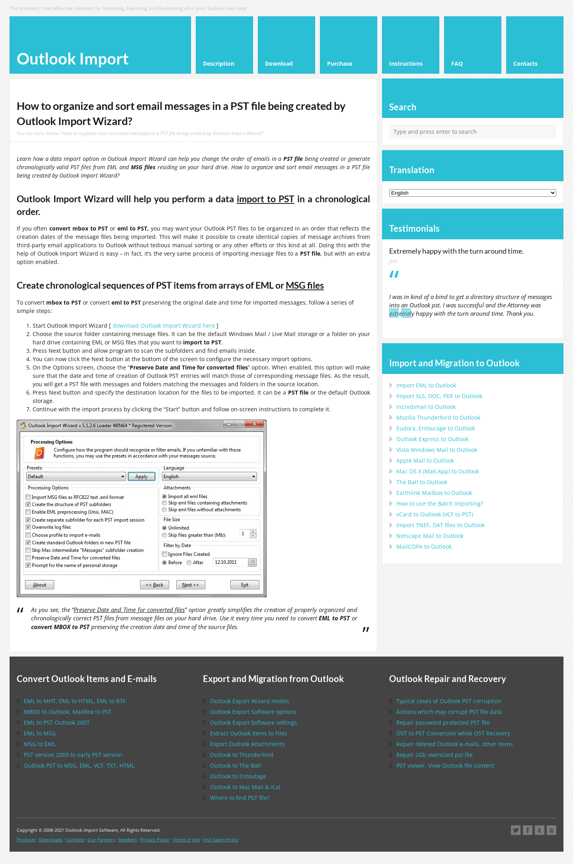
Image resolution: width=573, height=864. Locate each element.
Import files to (440, 525)
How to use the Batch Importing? (439, 503)
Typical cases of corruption (448, 701)
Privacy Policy (154, 839)
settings (253, 722)
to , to (67, 711)
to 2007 (57, 722)
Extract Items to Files (248, 733)
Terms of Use (186, 839)
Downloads (50, 839)
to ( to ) (434, 514)
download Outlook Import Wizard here (164, 325)
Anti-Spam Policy (220, 839)
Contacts (75, 839)
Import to (426, 385)
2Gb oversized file (434, 754)
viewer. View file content (445, 765)
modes (249, 701)
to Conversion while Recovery (453, 733)
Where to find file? (239, 797)
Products (26, 839)
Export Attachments (247, 744)
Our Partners (101, 839)
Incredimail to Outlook (426, 406)
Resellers (128, 839)
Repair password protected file (442, 722)
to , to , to (75, 701)
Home (52, 133)
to (438, 417)
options (253, 711)
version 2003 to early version (73, 754)
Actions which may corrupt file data (449, 711)
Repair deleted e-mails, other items (454, 744)
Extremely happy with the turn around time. (456, 250)
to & (245, 787)
